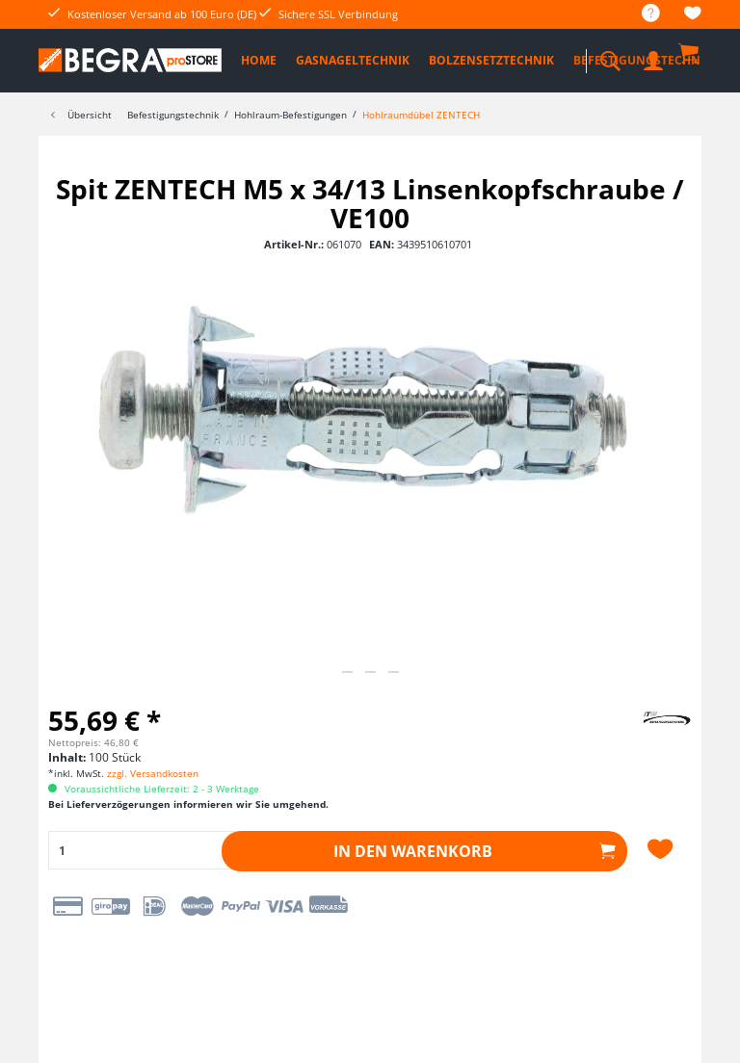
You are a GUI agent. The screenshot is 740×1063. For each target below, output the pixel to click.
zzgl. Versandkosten (152, 773)
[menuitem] (641, 14)
